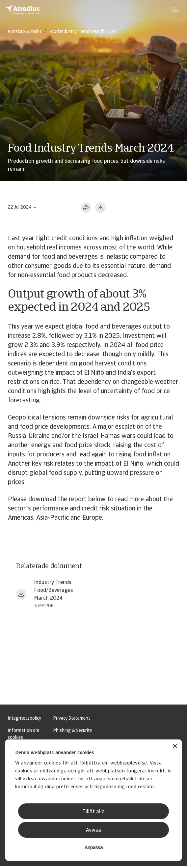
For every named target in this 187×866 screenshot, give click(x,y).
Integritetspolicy (24, 718)
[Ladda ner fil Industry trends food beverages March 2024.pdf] (21, 594)
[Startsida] (23, 9)
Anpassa (94, 848)
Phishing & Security (72, 730)
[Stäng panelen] (175, 747)
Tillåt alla (93, 812)
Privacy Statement (71, 718)
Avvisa (93, 830)
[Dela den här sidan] (86, 207)
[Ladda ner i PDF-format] (100, 207)
